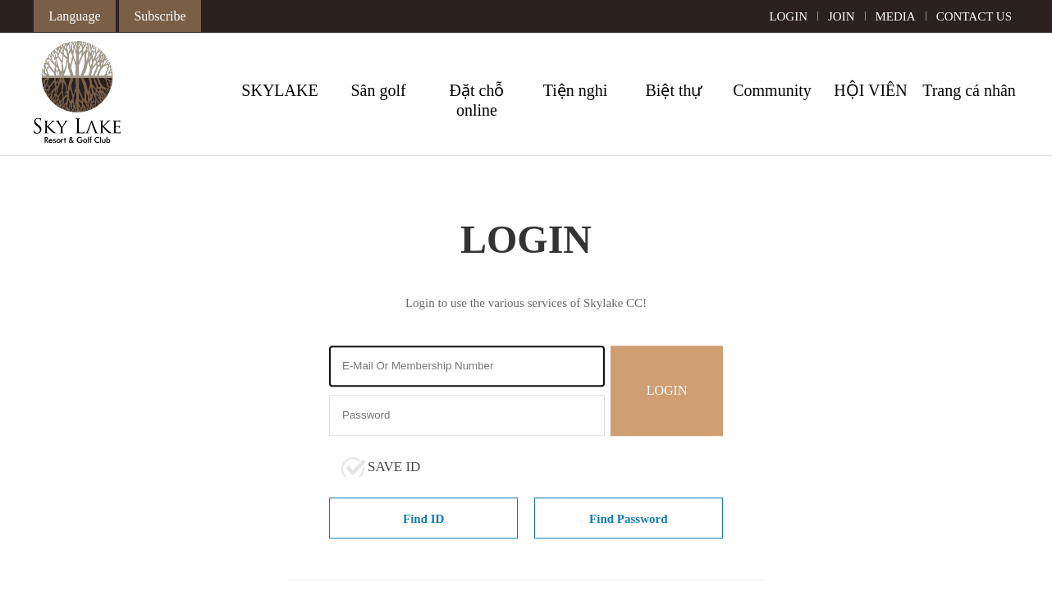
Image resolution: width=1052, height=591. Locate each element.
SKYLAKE (279, 90)
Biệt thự (673, 90)
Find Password (628, 518)
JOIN (841, 16)
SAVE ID (394, 466)
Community (772, 90)
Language (74, 16)
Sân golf (377, 90)
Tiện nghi (575, 90)
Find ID (423, 518)
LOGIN (788, 16)
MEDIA (896, 16)
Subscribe (159, 16)
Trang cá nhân (969, 90)
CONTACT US (974, 16)
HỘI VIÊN (871, 90)
